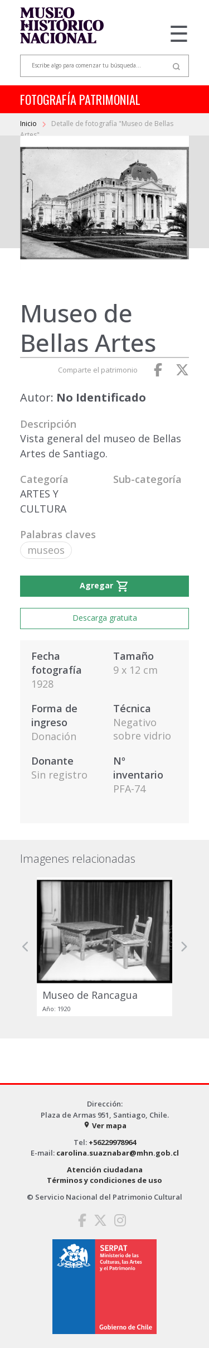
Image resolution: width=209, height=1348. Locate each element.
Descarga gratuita (104, 617)
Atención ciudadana (105, 1170)
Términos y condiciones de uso (104, 1180)
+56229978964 (112, 1142)
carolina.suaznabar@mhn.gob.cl (117, 1153)
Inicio (29, 123)
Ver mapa (105, 1125)
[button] (25, 946)
